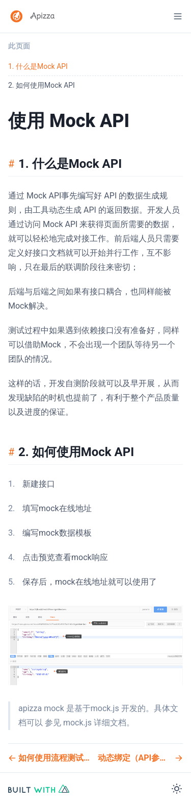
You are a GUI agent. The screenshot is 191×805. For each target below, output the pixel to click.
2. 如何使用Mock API (41, 85)
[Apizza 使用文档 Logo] (32, 16)
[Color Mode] (177, 789)
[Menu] (178, 16)
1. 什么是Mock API (38, 66)
